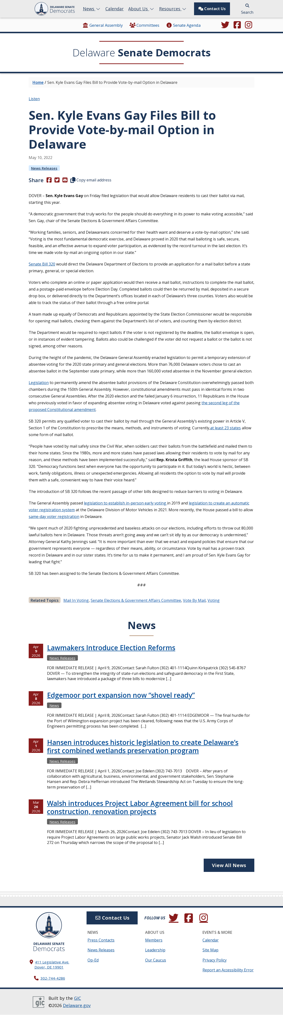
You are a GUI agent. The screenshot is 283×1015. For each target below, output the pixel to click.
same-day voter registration (54, 516)
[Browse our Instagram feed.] (248, 25)
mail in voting (76, 600)
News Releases (101, 950)
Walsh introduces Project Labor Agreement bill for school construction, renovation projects (140, 807)
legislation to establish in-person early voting (125, 503)
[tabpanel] (141, 749)
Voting (214, 600)
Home (38, 82)
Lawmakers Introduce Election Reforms (111, 647)
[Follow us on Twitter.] (225, 25)
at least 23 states (225, 428)
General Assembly (102, 25)
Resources (173, 9)
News (92, 9)
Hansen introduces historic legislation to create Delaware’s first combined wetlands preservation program (142, 746)
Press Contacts (101, 940)
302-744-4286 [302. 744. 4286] (52, 978)
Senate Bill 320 (42, 264)
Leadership (155, 950)
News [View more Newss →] (54, 705)
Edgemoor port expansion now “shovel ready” (121, 695)
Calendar (114, 9)
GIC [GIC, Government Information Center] (77, 998)
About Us (141, 9)
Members (153, 940)
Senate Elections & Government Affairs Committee (136, 600)
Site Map (210, 950)
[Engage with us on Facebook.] (237, 25)
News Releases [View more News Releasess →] (44, 168)
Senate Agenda (183, 25)
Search (247, 9)
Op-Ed (93, 960)
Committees (144, 25)
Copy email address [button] (90, 180)
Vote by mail (194, 600)
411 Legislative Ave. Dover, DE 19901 (51, 965)
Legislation (39, 382)
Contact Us (212, 8)
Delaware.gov (77, 1005)
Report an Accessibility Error (228, 970)
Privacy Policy (214, 960)
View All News (229, 865)
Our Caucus (155, 960)
